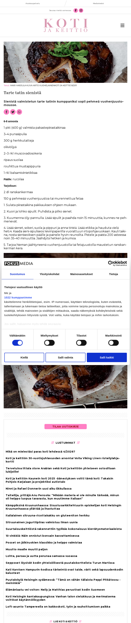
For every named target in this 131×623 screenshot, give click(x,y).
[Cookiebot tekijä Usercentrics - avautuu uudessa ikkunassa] (111, 263)
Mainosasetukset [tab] (81, 274)
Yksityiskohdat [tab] (49, 274)
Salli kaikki (107, 357)
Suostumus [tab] (17, 274)
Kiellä (24, 357)
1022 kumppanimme (18, 297)
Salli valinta (65, 357)
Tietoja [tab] (113, 274)
